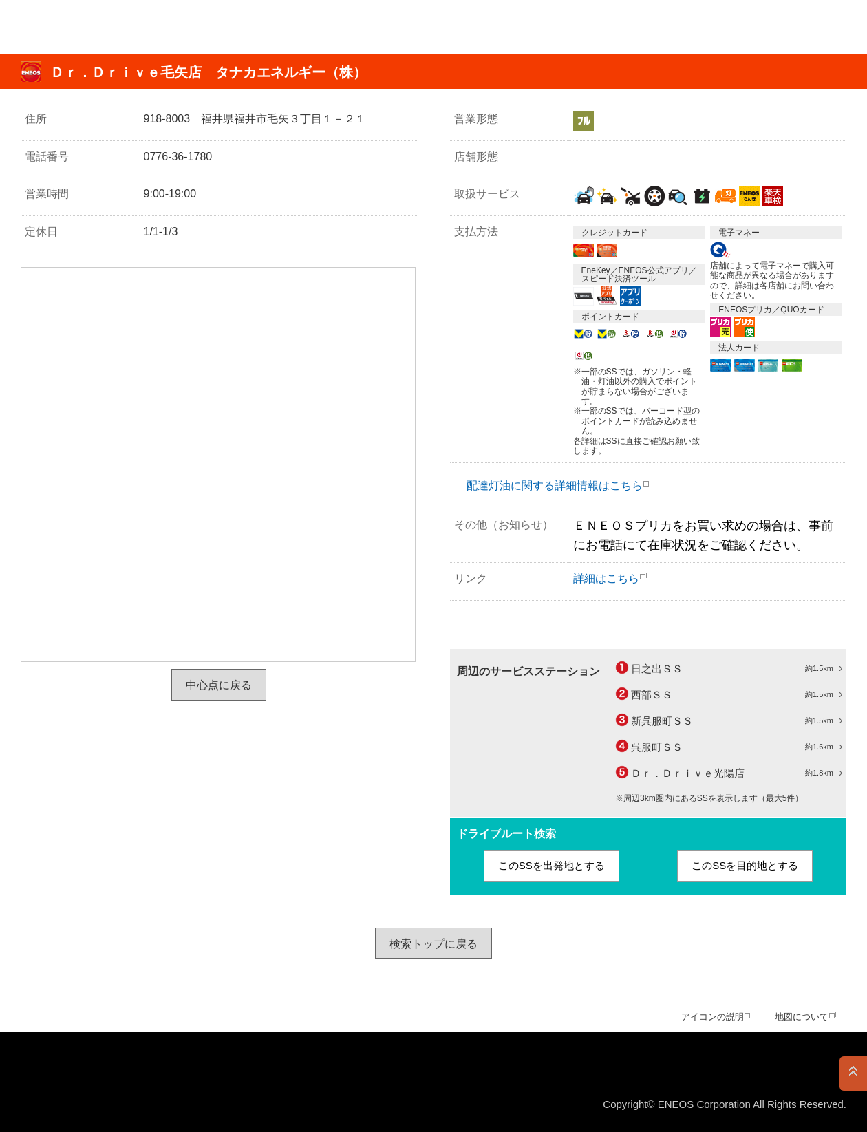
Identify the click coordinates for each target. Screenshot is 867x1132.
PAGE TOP (853, 1073)
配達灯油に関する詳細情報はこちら (555, 485)
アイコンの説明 (712, 1017)
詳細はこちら (606, 578)
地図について (801, 1017)
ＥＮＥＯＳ (78, 27)
